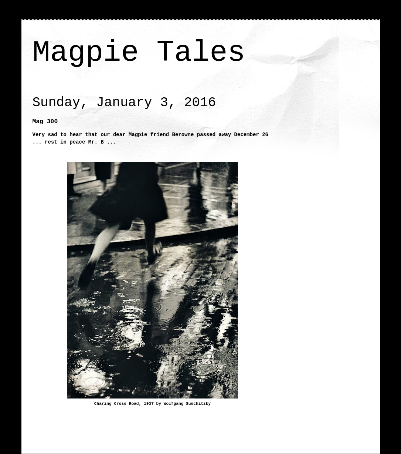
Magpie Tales (139, 53)
